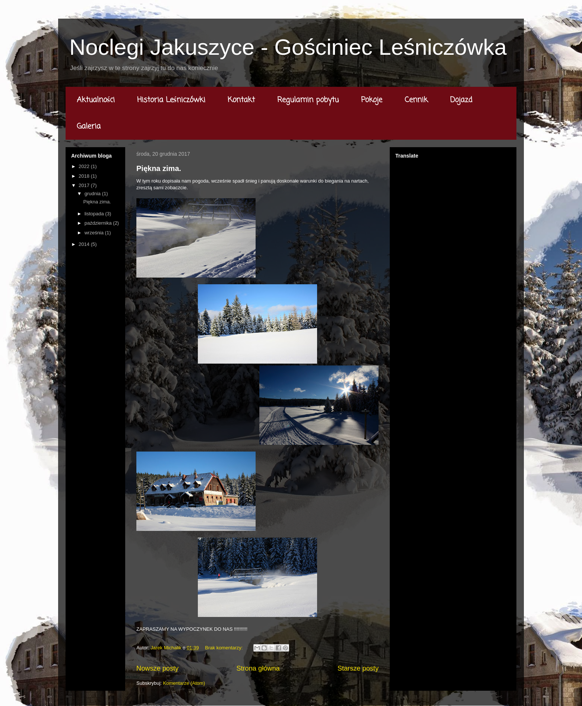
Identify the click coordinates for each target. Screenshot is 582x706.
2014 (85, 244)
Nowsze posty (157, 668)
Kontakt (241, 100)
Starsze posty (358, 668)
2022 (85, 166)
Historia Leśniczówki (171, 100)
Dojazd (461, 100)
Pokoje (371, 100)
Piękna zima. (158, 168)
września (95, 232)
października (99, 223)
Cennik (416, 100)
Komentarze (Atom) (184, 683)
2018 (85, 176)
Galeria (89, 126)
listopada (95, 213)
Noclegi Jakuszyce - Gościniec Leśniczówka (288, 47)
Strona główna (257, 668)
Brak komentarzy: (224, 647)
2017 (85, 185)
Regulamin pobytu (308, 100)
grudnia (93, 193)
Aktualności (96, 100)
